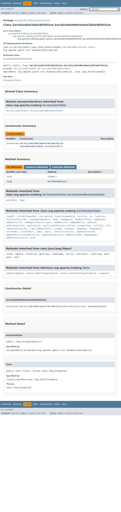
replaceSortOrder (16, 228)
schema (58, 228)
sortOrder (12, 231)
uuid (32, 237)
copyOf (10, 216)
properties (84, 225)
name (55, 219)
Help (64, 3)
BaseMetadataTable (32, 146)
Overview (6, 3)
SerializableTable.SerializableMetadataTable (42, 68)
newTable (11, 200)
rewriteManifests (40, 228)
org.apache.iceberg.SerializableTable (28, 33)
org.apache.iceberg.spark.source (32, 20)
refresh (98, 225)
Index (57, 3)
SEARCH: (84, 9)
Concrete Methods (63, 167)
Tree (35, 3)
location (100, 216)
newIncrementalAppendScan (42, 273)
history (82, 216)
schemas (69, 228)
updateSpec (90, 234)
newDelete (99, 219)
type (22, 200)
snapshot (81, 228)
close (51, 176)
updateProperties (52, 234)
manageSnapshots (40, 219)
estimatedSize (56, 181)
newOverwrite (14, 222)
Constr (32, 13)
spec (39, 231)
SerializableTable (54, 105)
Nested (15, 13)
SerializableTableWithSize (17, 59)
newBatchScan (83, 219)
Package (17, 3)
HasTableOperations (75, 47)
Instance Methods (37, 167)
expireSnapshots (65, 216)
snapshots (96, 228)
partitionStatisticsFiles (59, 225)
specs (47, 231)
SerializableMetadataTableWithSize (41, 143)
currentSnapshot (26, 216)
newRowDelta (77, 222)
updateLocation (85, 231)
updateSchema (74, 234)
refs (108, 225)
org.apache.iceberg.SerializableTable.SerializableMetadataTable (47, 36)
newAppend (66, 219)
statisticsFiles (64, 231)
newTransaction (15, 225)
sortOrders (27, 231)
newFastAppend (14, 273)
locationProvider (16, 219)
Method (42, 13)
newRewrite (60, 222)
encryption (45, 216)
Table (91, 47)
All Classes (7, 9)
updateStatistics (16, 237)
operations (34, 225)
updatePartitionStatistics (22, 234)
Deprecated (46, 3)
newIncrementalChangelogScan (78, 273)
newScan (91, 222)
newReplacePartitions (38, 222)
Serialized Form (12, 80)
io (91, 216)
